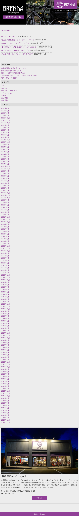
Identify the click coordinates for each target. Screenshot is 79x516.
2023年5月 (5, 181)
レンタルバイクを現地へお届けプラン (16, 50)
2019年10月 (5, 280)
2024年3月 (5, 159)
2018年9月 (5, 311)
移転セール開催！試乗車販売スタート (15, 73)
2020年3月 (5, 268)
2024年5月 (5, 154)
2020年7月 (5, 258)
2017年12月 (5, 333)
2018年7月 (5, 316)
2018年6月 (5, 318)
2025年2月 (5, 137)
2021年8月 (5, 227)
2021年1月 (5, 243)
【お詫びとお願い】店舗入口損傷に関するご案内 (19, 75)
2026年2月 (5, 113)
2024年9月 (5, 144)
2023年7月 (5, 176)
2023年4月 (5, 183)
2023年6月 (5, 178)
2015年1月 (5, 417)
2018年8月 (5, 314)
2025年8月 (5, 128)
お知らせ (4, 88)
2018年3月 (5, 326)
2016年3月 (5, 384)
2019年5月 (5, 292)
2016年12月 (5, 362)
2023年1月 (5, 190)
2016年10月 (5, 367)
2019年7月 (5, 287)
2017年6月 (5, 347)
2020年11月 (5, 248)
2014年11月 (5, 422)
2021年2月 (5, 241)
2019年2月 (5, 299)
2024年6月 (5, 152)
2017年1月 (5, 359)
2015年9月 (5, 398)
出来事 (3, 95)
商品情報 (4, 98)
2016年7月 (5, 374)
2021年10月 (5, 222)
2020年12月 (5, 246)
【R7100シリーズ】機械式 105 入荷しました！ (19, 47)
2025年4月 (5, 132)
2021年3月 (5, 239)
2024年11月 (5, 142)
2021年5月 (5, 234)
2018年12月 (5, 304)
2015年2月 (5, 415)
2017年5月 (5, 350)
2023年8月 (5, 173)
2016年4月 (5, 381)
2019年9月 (5, 282)
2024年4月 (5, 157)
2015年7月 (5, 403)
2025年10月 (5, 123)
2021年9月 (5, 224)
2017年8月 (5, 343)
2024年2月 (5, 161)
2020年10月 (5, 251)
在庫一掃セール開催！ (9, 78)
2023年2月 (5, 188)
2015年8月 (5, 401)
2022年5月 (5, 205)
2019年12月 (5, 275)
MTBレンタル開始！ (9, 36)
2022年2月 (5, 212)
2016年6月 (5, 376)
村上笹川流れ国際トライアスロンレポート (17, 40)
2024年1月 (5, 164)
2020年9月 (5, 253)
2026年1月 (5, 115)
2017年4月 (5, 352)
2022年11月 (5, 195)
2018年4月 (5, 323)
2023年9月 (5, 171)
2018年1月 (5, 330)
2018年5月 (5, 321)
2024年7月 (5, 149)
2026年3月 (5, 111)
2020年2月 (5, 270)
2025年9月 (5, 125)
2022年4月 (5, 207)
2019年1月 (5, 301)
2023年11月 (5, 169)
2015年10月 (5, 396)
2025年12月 (5, 118)
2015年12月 (5, 391)
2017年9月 (5, 340)
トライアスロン (7, 93)
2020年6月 (5, 260)
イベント (4, 86)
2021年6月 (5, 231)
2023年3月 (5, 185)
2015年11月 (5, 393)
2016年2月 (5, 386)
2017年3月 (5, 355)
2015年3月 (5, 413)
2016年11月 (5, 364)
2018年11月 (5, 306)
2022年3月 (5, 210)
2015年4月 (5, 410)
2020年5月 (5, 263)
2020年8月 (5, 256)
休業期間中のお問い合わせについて (14, 68)
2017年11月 (5, 335)
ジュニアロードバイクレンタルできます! (17, 54)
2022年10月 (5, 198)
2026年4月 (5, 108)
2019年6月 (5, 289)
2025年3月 (5, 135)
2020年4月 (5, 265)
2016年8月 (5, 372)
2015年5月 (5, 408)
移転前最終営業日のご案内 (11, 71)
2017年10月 (5, 338)
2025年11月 (5, 120)
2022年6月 (5, 202)
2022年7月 (5, 200)
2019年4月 (5, 294)
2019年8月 (5, 285)
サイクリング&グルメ (9, 91)
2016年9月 (5, 369)
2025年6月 (5, 130)
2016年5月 (5, 379)
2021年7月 (5, 229)
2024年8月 (5, 147)
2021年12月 (5, 217)
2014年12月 (5, 420)
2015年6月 (5, 405)
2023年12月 (5, 166)
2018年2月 (5, 328)
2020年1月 (5, 272)
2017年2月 (5, 357)
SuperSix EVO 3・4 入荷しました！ (15, 43)
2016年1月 (5, 388)
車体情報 (4, 100)
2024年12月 (5, 140)
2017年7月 (5, 345)
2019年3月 (5, 297)
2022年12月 (5, 193)
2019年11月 (5, 277)
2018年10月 (5, 309)
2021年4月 (5, 236)
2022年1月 (5, 214)
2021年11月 (5, 219)
